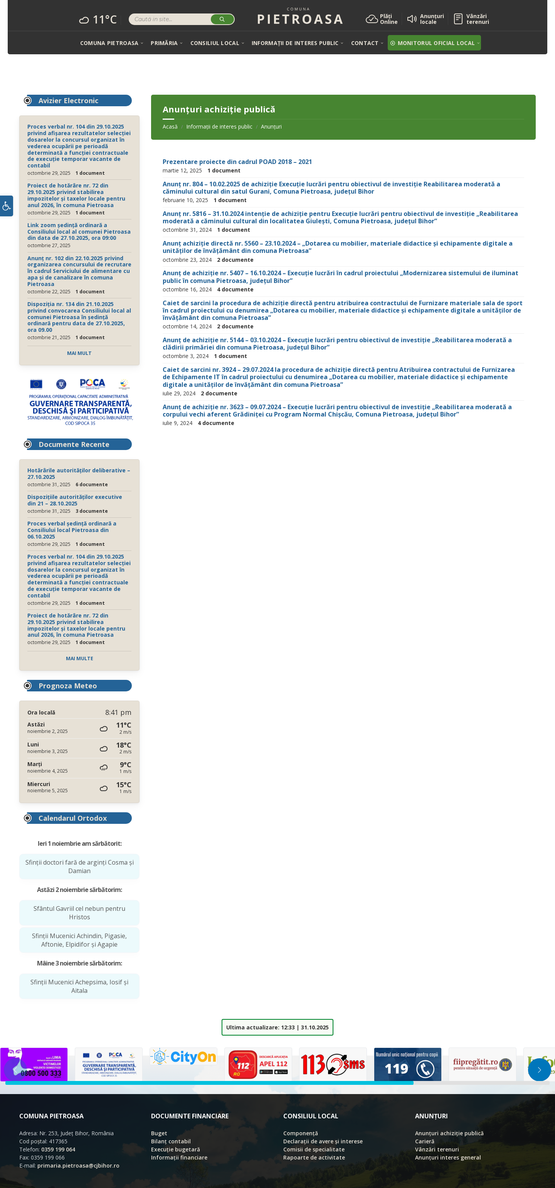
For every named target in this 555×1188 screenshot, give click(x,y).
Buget (159, 1133)
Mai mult (79, 353)
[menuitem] (109, 42)
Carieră (424, 1141)
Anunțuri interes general (448, 1157)
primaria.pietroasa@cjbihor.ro (78, 1165)
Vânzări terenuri (437, 1149)
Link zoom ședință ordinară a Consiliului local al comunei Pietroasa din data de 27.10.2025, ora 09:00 (79, 231)
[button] (6, 207)
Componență (300, 1133)
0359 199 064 (58, 1149)
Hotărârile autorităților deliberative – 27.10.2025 (78, 473)
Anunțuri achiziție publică (449, 1133)
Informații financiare (179, 1157)
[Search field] (182, 20)
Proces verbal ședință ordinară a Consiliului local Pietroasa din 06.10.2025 (71, 530)
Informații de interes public (219, 126)
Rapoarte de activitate (314, 1157)
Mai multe (79, 658)
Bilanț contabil (171, 1141)
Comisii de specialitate (314, 1149)
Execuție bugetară (175, 1149)
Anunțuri (271, 126)
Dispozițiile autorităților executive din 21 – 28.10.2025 (74, 500)
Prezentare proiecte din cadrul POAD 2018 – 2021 (237, 161)
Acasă (170, 126)
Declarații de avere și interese (323, 1141)
